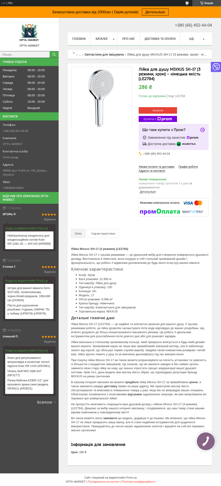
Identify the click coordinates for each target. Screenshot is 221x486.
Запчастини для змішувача (104, 54)
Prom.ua (132, 477)
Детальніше (155, 12)
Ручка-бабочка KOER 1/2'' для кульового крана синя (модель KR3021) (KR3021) (27, 384)
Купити (158, 110)
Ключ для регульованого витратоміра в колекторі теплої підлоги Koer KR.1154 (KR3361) (28, 362)
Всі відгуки (44, 402)
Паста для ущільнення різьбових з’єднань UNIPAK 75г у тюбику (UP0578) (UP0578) (28, 309)
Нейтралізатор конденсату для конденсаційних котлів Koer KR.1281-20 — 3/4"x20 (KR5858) (29, 239)
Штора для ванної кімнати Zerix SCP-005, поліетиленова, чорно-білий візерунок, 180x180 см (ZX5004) (28, 294)
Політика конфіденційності (138, 481)
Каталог (102, 39)
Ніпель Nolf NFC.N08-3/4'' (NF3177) (24, 373)
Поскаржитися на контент (104, 481)
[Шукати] (54, 54)
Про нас (128, 39)
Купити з (158, 119)
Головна (79, 39)
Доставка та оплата (160, 39)
